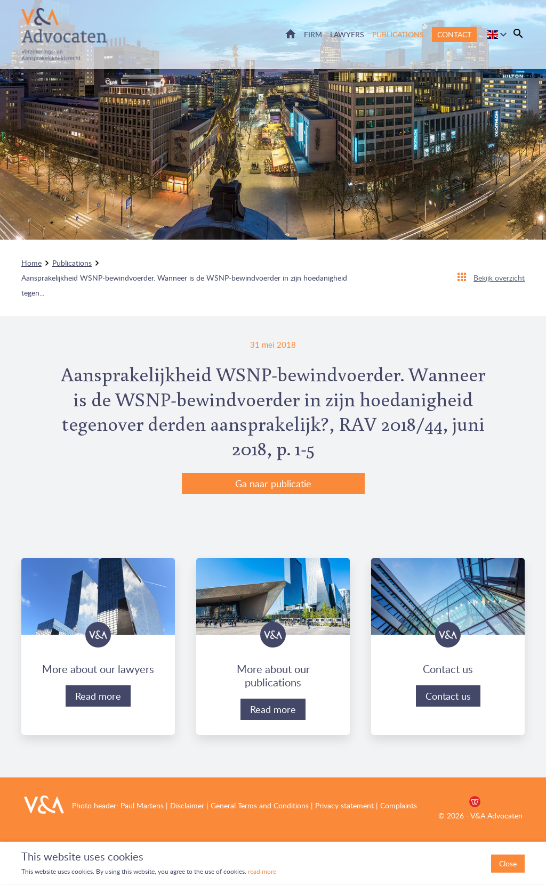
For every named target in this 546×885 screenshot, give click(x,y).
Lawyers (347, 34)
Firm (313, 34)
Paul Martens (142, 805)
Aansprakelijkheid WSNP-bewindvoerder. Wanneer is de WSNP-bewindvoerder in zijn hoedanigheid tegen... (184, 285)
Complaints (398, 805)
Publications (398, 34)
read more (261, 871)
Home (290, 34)
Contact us (448, 696)
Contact (454, 34)
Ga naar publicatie (273, 483)
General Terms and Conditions (260, 805)
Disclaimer (187, 805)
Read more (98, 696)
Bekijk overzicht (499, 278)
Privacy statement (344, 805)
